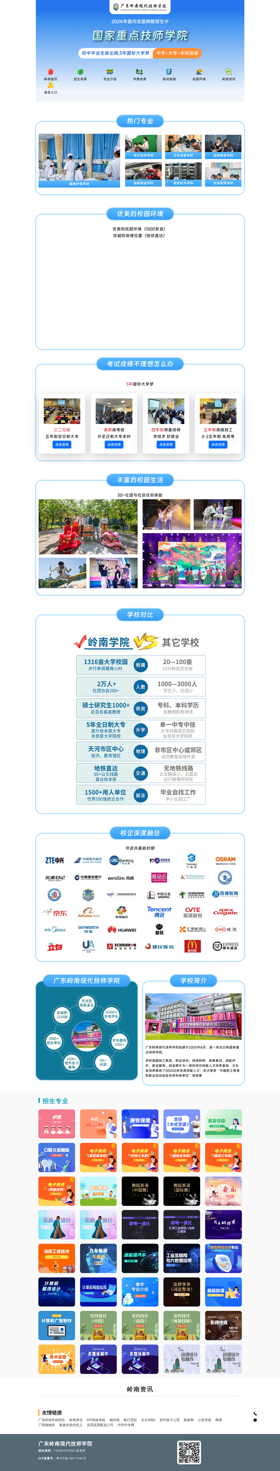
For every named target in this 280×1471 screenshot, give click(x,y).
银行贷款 (130, 1420)
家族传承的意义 (71, 1425)
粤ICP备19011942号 (71, 1458)
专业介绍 (110, 79)
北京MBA (148, 1420)
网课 (218, 1420)
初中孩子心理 (169, 1420)
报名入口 (50, 92)
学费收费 (139, 79)
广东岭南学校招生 (51, 1420)
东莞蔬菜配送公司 (100, 1425)
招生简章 (80, 79)
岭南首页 (50, 79)
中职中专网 (126, 1425)
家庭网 (189, 1420)
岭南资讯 (228, 79)
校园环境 (199, 79)
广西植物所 (46, 1425)
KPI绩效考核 (96, 1420)
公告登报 (204, 1420)
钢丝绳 (114, 1420)
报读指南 (169, 79)
